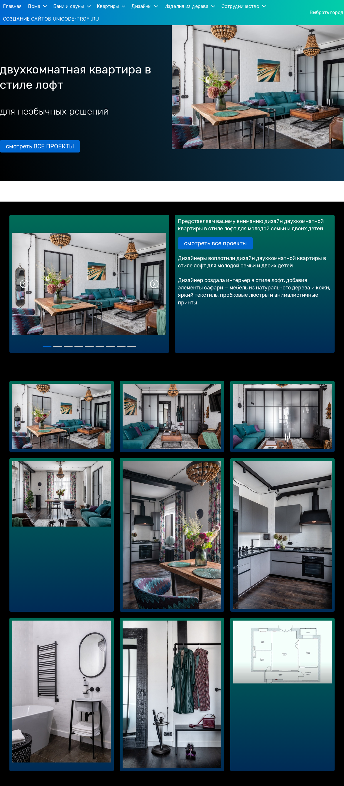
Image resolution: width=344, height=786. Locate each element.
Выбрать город (326, 12)
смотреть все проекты (215, 243)
